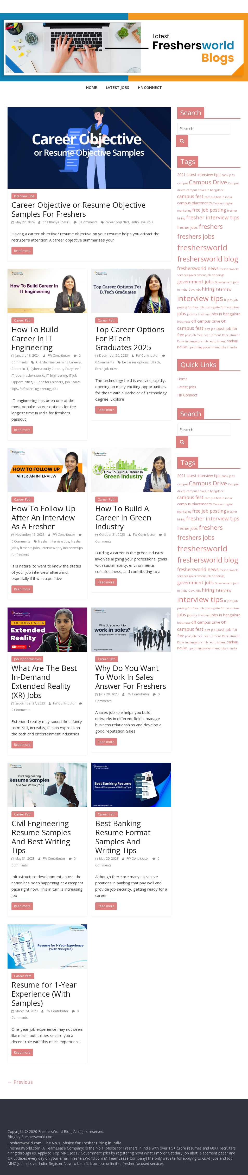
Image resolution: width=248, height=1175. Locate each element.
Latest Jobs (117, 87)
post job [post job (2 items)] (210, 329)
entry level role (142, 222)
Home (91, 87)
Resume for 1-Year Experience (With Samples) (44, 994)
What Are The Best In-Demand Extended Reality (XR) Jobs (44, 681)
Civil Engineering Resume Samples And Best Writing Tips (41, 836)
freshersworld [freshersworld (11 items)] (202, 247)
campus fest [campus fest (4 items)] (190, 196)
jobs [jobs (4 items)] (181, 313)
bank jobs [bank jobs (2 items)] (227, 175)
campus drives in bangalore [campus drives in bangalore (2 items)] (205, 190)
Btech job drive (106, 369)
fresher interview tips (53, 541)
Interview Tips (24, 196)
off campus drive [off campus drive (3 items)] (205, 321)
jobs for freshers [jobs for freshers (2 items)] (198, 314)
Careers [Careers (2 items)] (218, 203)
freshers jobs (30, 548)
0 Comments (85, 222)
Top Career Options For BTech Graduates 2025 (129, 338)
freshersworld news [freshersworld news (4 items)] (198, 268)
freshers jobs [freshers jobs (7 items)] (195, 236)
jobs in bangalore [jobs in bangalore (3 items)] (225, 313)
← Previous (20, 1082)
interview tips (51, 548)
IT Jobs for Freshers (48, 382)
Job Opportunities (27, 659)
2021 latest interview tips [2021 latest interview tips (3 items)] (198, 174)
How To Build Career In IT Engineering (34, 338)
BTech (155, 362)
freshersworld (33, 375)
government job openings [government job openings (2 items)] (206, 275)
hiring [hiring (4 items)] (208, 289)
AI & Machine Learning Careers (58, 362)
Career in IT (19, 369)
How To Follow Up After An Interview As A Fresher (43, 517)
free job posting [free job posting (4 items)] (209, 210)
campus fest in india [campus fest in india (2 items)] (218, 197)
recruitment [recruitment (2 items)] (212, 335)
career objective (117, 222)
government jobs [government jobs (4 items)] (195, 281)
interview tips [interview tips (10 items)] (200, 298)
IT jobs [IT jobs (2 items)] (228, 300)
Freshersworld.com (37, 1136)
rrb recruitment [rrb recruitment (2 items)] (215, 341)
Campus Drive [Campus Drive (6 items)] (208, 182)
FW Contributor (59, 355)
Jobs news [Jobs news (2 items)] (183, 321)
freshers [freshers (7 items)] (211, 226)
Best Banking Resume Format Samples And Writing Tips (123, 836)
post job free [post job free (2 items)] (194, 335)
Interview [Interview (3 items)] (223, 289)
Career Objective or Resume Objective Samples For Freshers (78, 209)
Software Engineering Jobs (39, 389)
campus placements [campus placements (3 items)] (194, 202)
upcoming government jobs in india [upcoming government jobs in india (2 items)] (212, 347)
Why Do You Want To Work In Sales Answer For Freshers (130, 677)
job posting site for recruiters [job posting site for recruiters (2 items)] (219, 307)
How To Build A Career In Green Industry (123, 517)
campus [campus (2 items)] (182, 183)
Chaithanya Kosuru (57, 222)
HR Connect (150, 87)
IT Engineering (56, 375)
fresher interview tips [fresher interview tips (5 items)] (212, 217)
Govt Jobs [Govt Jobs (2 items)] (194, 289)
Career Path (22, 320)
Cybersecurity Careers (46, 369)
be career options (135, 362)
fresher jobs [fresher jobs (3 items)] (187, 227)
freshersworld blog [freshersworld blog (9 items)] (207, 259)
